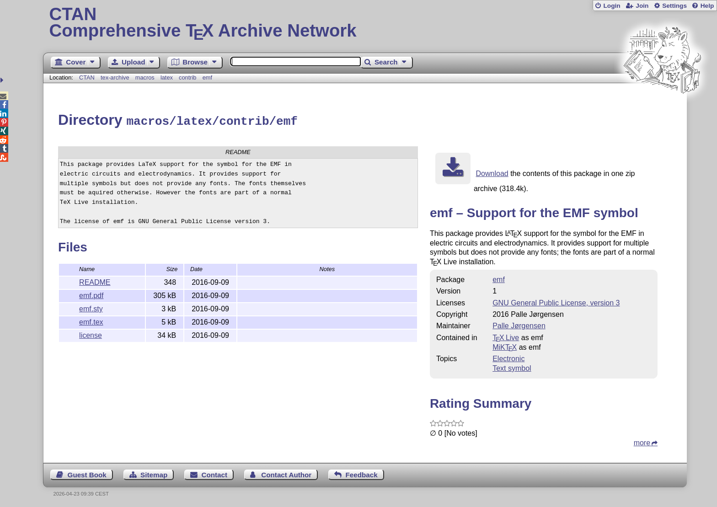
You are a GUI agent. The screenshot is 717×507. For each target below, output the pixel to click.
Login (611, 5)
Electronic (508, 357)
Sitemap (153, 473)
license (90, 334)
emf (207, 77)
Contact (215, 473)
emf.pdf (91, 294)
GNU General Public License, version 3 (556, 301)
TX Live (505, 336)
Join (642, 5)
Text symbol (511, 367)
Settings (674, 5)
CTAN (87, 77)
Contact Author (286, 473)
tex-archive (115, 77)
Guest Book (87, 473)
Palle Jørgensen (519, 324)
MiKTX (504, 346)
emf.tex (91, 321)
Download (492, 172)
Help (707, 5)
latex (167, 77)
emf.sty (91, 307)
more (642, 441)
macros (145, 77)
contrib (187, 77)
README (94, 281)
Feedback (362, 473)
